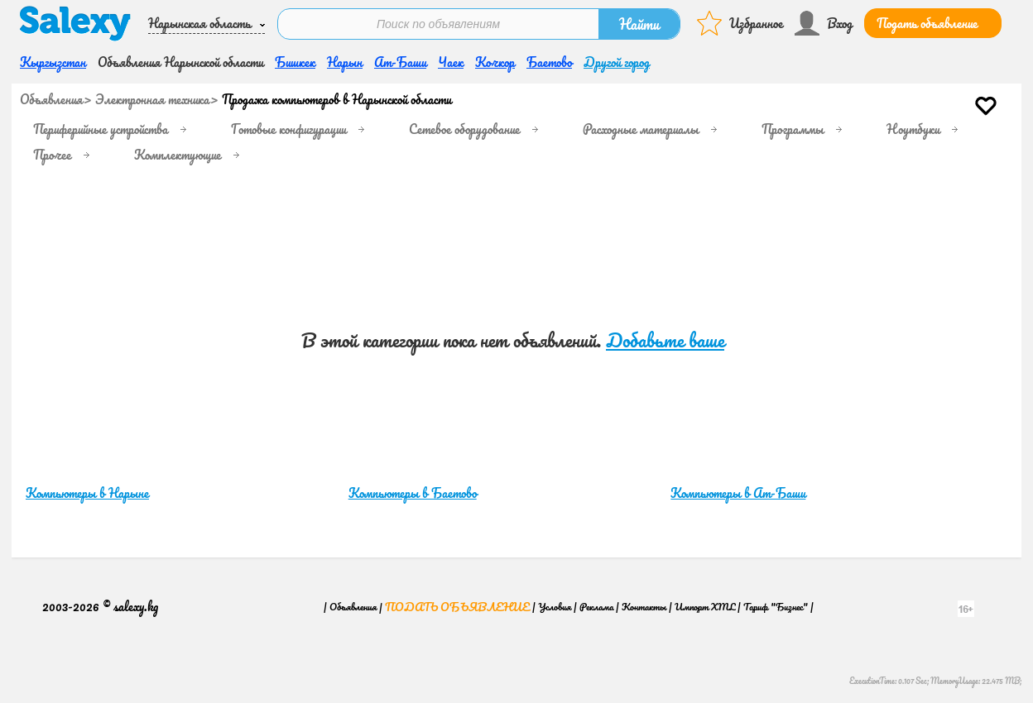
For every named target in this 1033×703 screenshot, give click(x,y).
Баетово (549, 62)
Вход (840, 23)
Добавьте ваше (665, 340)
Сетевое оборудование (464, 129)
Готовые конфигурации (288, 129)
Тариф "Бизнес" (775, 607)
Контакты (644, 607)
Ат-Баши (400, 62)
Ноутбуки (912, 129)
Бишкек (295, 62)
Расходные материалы (641, 129)
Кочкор (495, 62)
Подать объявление (927, 23)
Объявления (51, 99)
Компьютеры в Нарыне (87, 493)
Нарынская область (199, 23)
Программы (793, 129)
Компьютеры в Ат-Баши (737, 493)
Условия (554, 607)
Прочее (52, 155)
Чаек (451, 62)
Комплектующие (177, 155)
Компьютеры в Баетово (412, 493)
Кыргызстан (53, 62)
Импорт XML (705, 607)
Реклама (596, 607)
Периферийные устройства (100, 129)
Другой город (617, 62)
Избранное (756, 23)
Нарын (345, 62)
